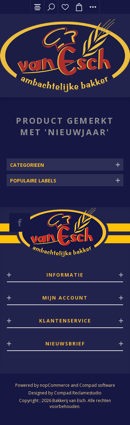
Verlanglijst (65, 7)
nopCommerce (55, 385)
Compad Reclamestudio (78, 393)
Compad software (97, 385)
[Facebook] (19, 222)
